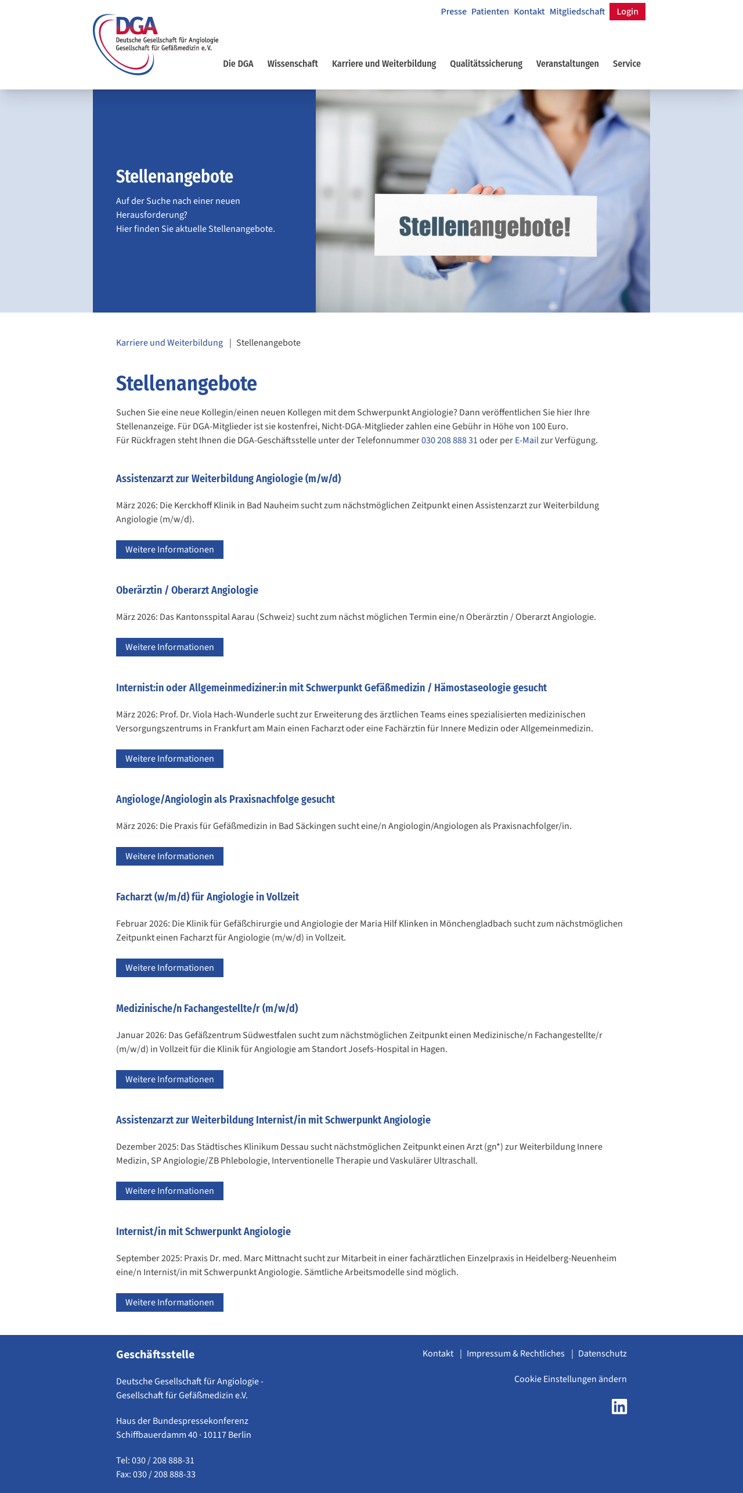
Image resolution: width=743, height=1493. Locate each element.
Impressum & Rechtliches (517, 1353)
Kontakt (529, 11)
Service (627, 63)
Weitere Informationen (169, 549)
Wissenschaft (293, 63)
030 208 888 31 (449, 440)
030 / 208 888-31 (163, 1460)
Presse (453, 11)
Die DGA (238, 63)
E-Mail (527, 440)
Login (627, 11)
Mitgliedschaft (577, 11)
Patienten (490, 11)
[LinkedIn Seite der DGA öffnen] (619, 1410)
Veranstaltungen (567, 63)
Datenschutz (602, 1353)
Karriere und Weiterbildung (384, 63)
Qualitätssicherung (486, 63)
